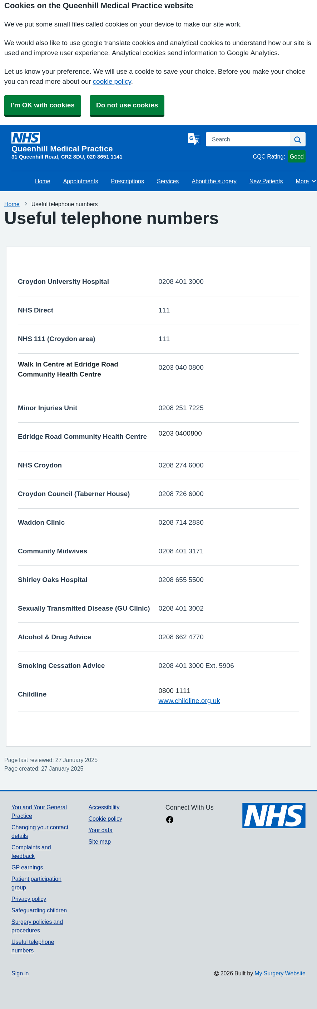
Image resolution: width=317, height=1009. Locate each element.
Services (168, 181)
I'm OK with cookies (43, 105)
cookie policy (112, 81)
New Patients (266, 181)
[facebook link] (169, 820)
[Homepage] (98, 142)
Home (42, 181)
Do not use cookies (127, 105)
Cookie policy (105, 818)
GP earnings (27, 867)
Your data (100, 830)
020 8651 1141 (105, 156)
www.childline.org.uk (189, 700)
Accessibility (103, 807)
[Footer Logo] (274, 815)
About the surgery (214, 181)
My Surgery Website (280, 973)
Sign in (20, 973)
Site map (99, 841)
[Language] (194, 139)
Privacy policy (28, 899)
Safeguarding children (39, 910)
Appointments (80, 181)
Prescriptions (127, 181)
